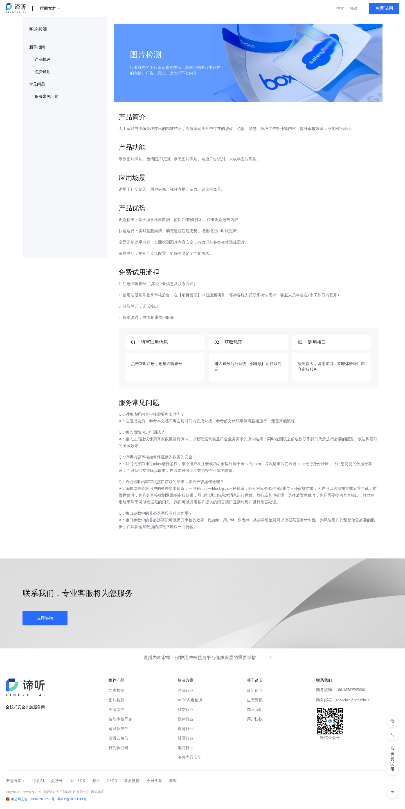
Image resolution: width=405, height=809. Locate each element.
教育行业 (186, 728)
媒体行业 (186, 719)
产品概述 (43, 59)
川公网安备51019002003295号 (33, 799)
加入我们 (255, 709)
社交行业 (186, 709)
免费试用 (43, 72)
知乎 (96, 781)
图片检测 (116, 699)
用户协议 (255, 719)
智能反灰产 (118, 728)
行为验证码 (118, 747)
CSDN (112, 781)
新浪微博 (132, 781)
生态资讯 (255, 699)
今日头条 (154, 781)
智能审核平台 (120, 719)
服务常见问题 (46, 96)
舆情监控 (116, 709)
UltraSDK (77, 781)
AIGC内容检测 (190, 699)
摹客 (173, 781)
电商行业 (186, 747)
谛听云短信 (118, 738)
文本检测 (116, 690)
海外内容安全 (189, 757)
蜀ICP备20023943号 (71, 799)
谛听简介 (255, 690)
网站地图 (98, 792)
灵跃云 (57, 781)
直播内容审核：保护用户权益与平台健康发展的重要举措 (199, 657)
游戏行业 (186, 690)
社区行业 (186, 738)
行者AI (38, 781)
